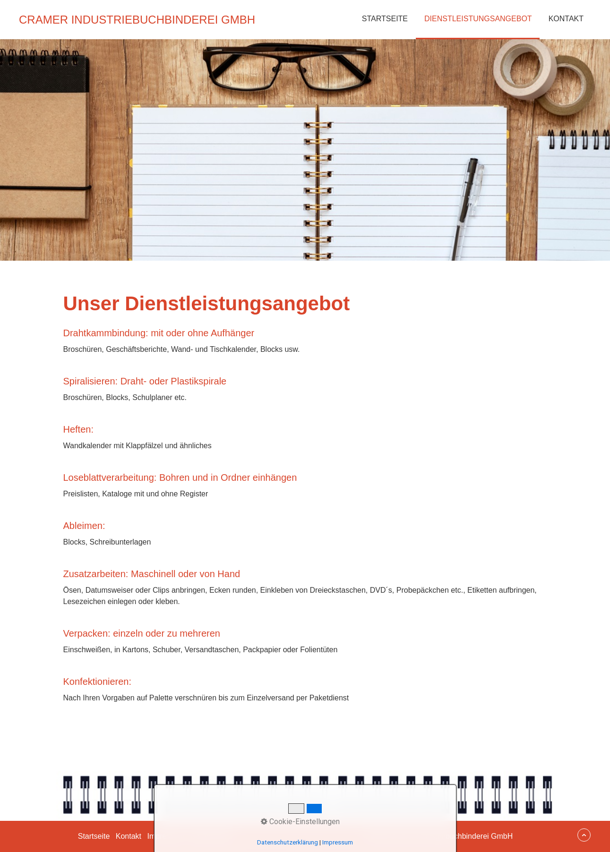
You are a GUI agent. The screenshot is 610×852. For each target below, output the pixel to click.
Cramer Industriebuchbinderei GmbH (137, 19)
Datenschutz (211, 836)
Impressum (166, 836)
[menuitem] (384, 19)
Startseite (385, 19)
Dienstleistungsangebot (478, 19)
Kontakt (566, 19)
